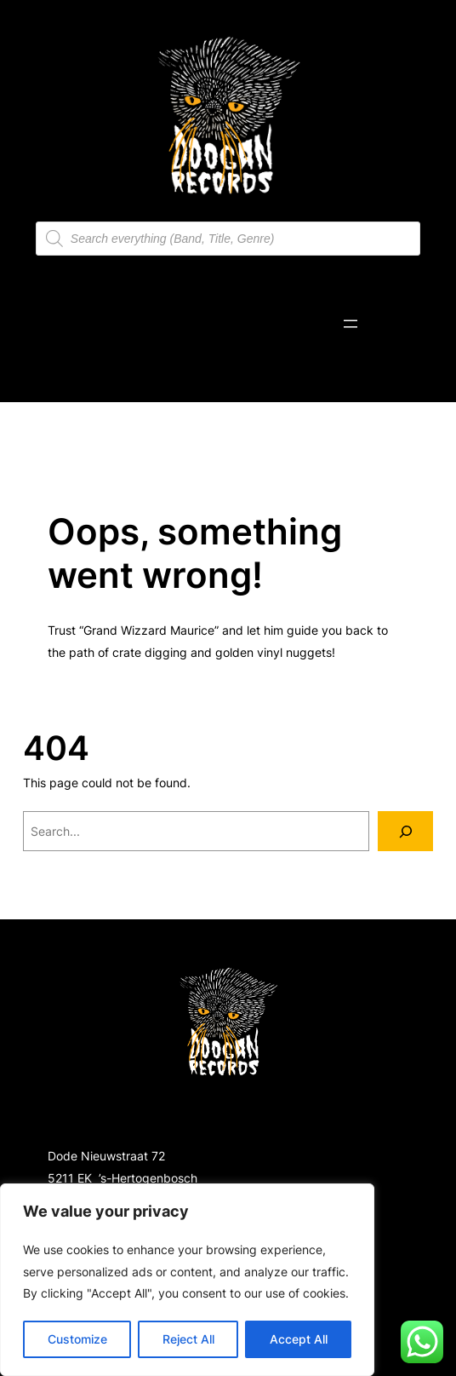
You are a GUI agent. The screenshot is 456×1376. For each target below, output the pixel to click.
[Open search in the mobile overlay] (228, 239)
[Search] (405, 831)
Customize (77, 1339)
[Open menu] (350, 324)
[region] (187, 1279)
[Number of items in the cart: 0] (393, 323)
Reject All (188, 1339)
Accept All (299, 1339)
